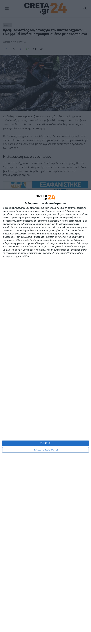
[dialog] (45, 411)
